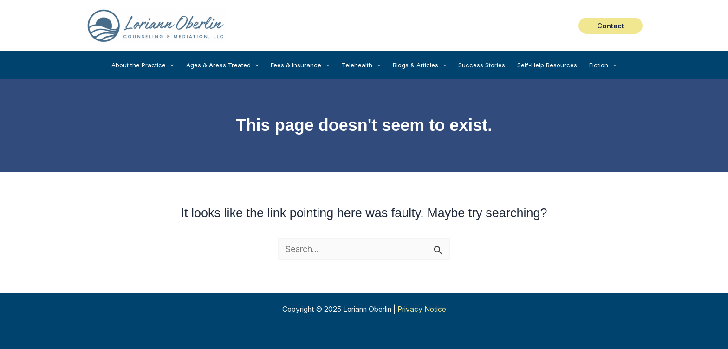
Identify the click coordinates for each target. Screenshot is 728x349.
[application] (170, 65)
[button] (610, 26)
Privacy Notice (421, 309)
